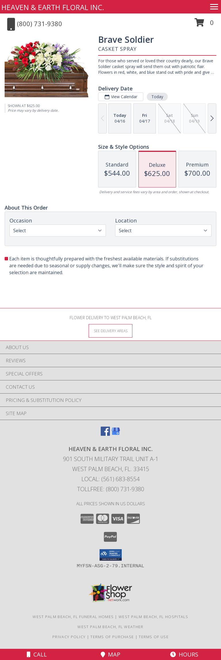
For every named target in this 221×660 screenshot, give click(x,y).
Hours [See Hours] (184, 654)
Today (157, 96)
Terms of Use (154, 636)
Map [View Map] (110, 654)
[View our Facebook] (105, 434)
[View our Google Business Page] (115, 434)
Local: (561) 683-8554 (110, 479)
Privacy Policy (68, 636)
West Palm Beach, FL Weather (110, 626)
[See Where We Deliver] (110, 330)
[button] (204, 24)
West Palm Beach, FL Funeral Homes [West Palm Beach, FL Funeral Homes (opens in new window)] (73, 616)
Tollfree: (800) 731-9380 (110, 489)
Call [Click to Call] (37, 654)
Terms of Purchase (112, 636)
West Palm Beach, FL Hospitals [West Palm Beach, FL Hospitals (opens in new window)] (153, 616)
